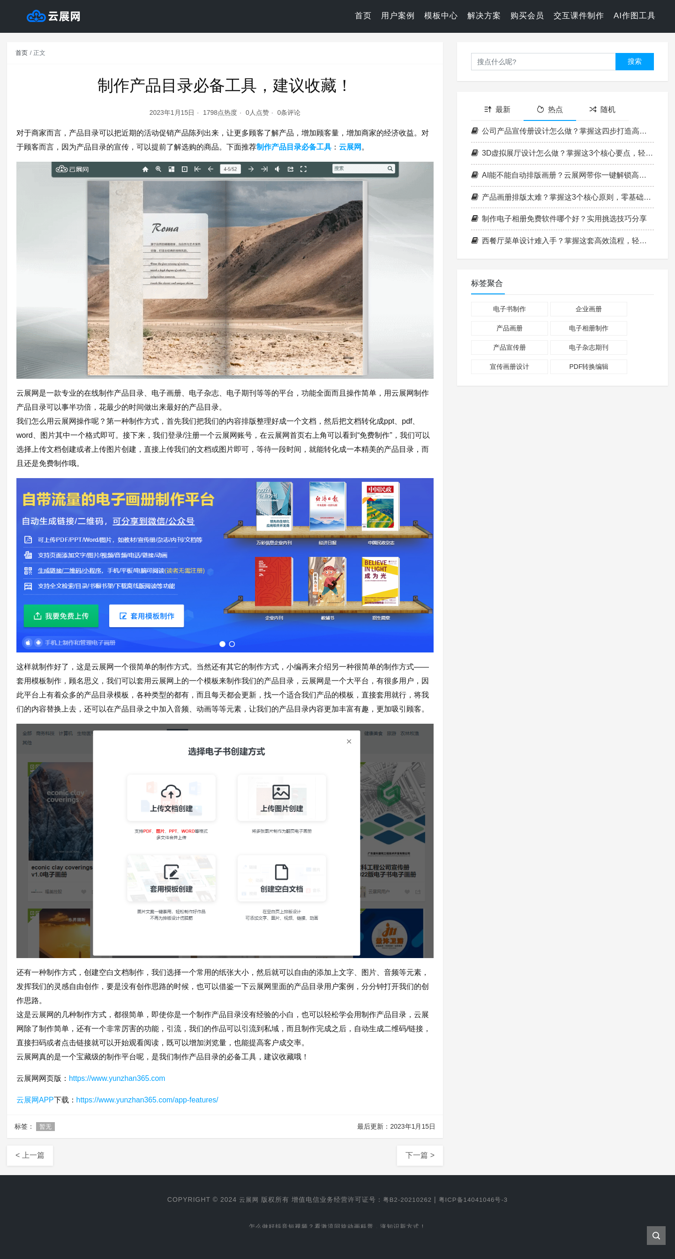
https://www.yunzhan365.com (117, 1078)
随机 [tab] (602, 109)
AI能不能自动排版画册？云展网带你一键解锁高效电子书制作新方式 (562, 175)
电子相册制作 (588, 328)
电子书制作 (509, 309)
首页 (363, 16)
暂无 (45, 1126)
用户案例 (398, 16)
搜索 (635, 61)
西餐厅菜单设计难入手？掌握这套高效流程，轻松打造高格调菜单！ (562, 241)
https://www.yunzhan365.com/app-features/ (148, 1100)
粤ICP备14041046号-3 (475, 1199)
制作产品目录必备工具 (293, 147)
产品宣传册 (509, 347)
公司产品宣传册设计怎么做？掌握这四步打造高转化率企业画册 (562, 131)
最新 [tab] (497, 109)
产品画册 (509, 328)
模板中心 (441, 16)
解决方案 (484, 16)
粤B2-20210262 (406, 1199)
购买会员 (527, 16)
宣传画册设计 (509, 366)
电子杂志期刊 (588, 347)
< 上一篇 (30, 1155)
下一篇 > (420, 1155)
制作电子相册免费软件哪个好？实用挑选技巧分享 (559, 219)
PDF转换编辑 (588, 366)
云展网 (350, 147)
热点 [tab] (550, 109)
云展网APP (35, 1100)
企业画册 (589, 309)
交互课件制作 (579, 16)
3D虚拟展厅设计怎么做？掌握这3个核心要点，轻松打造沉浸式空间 (562, 153)
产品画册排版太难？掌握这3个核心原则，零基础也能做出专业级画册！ (562, 197)
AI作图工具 (635, 16)
